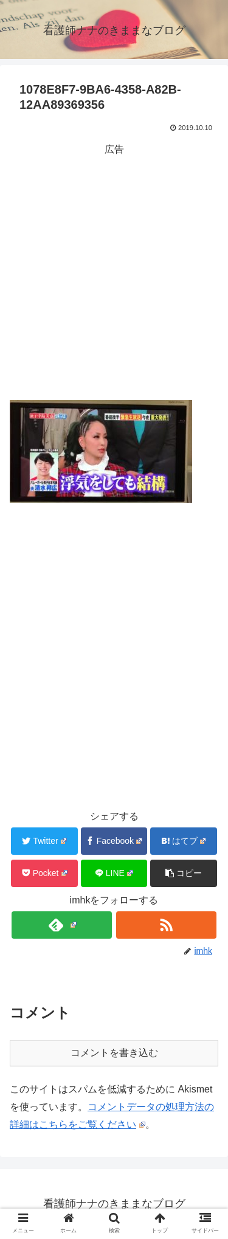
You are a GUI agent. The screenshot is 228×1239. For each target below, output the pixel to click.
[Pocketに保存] (44, 873)
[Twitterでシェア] (44, 841)
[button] (183, 873)
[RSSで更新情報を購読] (166, 925)
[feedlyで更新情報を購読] (62, 925)
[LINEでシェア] (114, 873)
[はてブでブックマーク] (183, 841)
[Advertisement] (114, 273)
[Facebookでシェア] (114, 841)
